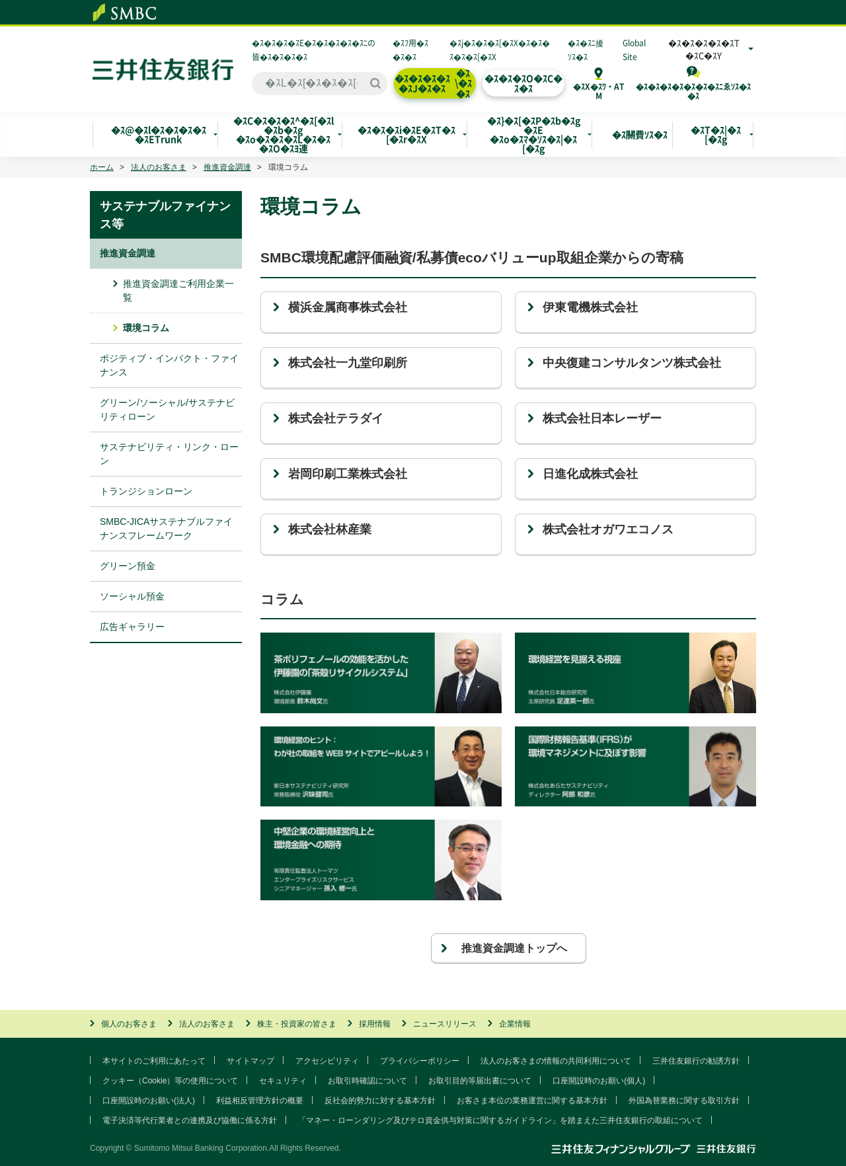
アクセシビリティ (327, 1061)
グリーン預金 (127, 566)
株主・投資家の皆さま (296, 1024)
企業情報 (515, 1024)
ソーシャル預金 (132, 596)
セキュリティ (283, 1080)
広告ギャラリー (132, 626)
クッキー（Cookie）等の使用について (170, 1080)
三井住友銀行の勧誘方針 (696, 1061)
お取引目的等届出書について (479, 1080)
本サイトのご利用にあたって (154, 1061)
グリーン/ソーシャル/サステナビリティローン (167, 409)
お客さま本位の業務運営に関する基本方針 (532, 1100)
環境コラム (146, 328)
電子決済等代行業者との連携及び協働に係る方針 (189, 1120)
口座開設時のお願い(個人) (599, 1080)
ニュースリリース (445, 1024)
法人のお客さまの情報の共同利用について (556, 1061)
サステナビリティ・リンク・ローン (169, 454)
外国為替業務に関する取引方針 (684, 1100)
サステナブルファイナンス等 (165, 215)
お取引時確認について (367, 1080)
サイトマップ (250, 1061)
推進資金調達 (227, 167)
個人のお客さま (129, 1024)
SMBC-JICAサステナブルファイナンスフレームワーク (166, 528)
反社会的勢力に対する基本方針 (380, 1100)
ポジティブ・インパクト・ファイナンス (169, 365)
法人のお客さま (158, 167)
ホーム (102, 167)
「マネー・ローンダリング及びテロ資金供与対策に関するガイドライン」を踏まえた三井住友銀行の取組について (500, 1120)
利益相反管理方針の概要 (259, 1100)
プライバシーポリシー (419, 1061)
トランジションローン (146, 491)
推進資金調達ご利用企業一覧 (178, 290)
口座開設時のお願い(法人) (148, 1100)
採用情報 (375, 1024)
